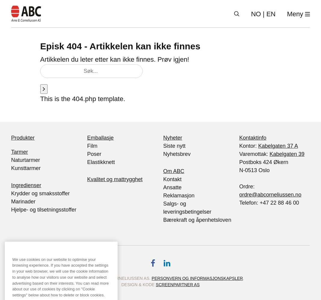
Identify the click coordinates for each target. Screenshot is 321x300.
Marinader (23, 202)
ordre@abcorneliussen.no (270, 195)
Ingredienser (26, 185)
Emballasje (100, 138)
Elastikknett (101, 162)
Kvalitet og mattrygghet (115, 179)
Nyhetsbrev (177, 154)
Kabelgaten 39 (287, 154)
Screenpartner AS (178, 284)
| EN (263, 14)
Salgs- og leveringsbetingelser (187, 208)
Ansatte (172, 187)
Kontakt (172, 179)
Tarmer (19, 152)
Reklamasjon (179, 196)
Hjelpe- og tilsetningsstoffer (43, 210)
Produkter (23, 138)
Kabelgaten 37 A (278, 146)
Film (92, 146)
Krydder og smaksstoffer (40, 193)
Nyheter (172, 138)
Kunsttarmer (26, 168)
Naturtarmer (25, 160)
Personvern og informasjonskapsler (197, 278)
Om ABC (173, 171)
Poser (94, 154)
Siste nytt (174, 146)
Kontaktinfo (252, 138)
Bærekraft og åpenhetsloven (197, 220)
